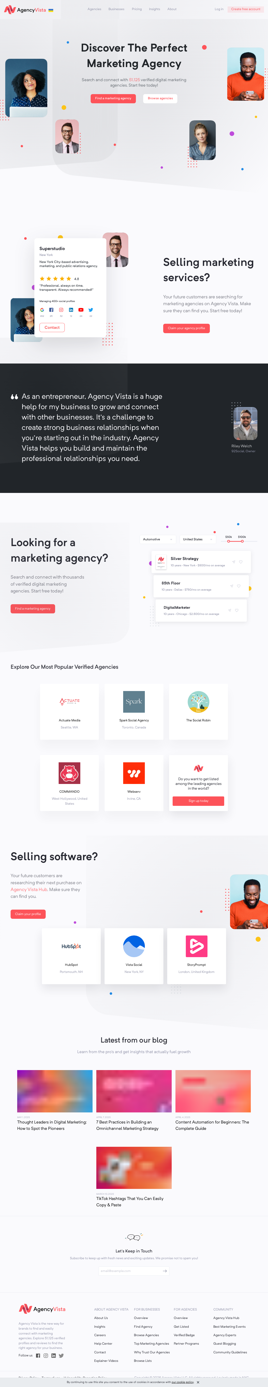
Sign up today (198, 801)
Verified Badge (184, 1335)
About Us (101, 1318)
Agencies (94, 9)
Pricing (137, 9)
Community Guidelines (230, 1352)
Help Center (103, 1343)
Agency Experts (224, 1335)
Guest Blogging (224, 1343)
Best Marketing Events (229, 1326)
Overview (141, 1318)
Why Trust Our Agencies (152, 1352)
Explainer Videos (106, 1361)
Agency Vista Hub (29, 889)
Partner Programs (186, 1343)
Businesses (116, 9)
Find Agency (143, 1326)
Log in (219, 9)
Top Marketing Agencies (151, 1343)
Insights (154, 9)
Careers (100, 1335)
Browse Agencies (146, 1335)
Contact (100, 1352)
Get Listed (181, 1326)
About (172, 9)
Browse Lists (143, 1361)
